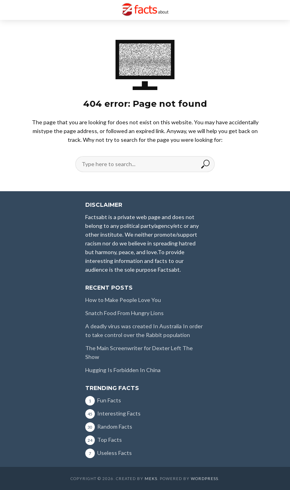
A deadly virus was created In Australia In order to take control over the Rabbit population (144, 330)
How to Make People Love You (123, 299)
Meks (151, 478)
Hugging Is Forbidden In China (123, 370)
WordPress (204, 478)
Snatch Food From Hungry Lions (124, 313)
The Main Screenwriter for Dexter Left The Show (139, 352)
